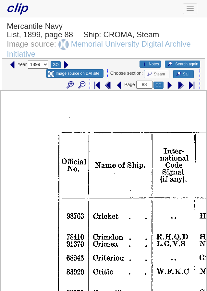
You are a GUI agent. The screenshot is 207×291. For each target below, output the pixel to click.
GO (56, 64)
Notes (150, 64)
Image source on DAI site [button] (73, 74)
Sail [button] (182, 74)
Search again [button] (182, 64)
